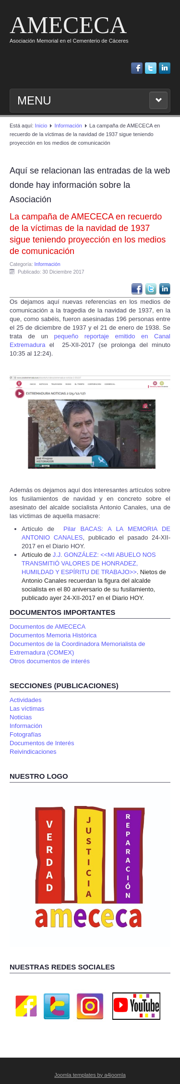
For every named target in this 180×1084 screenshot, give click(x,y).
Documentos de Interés (42, 743)
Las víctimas (27, 708)
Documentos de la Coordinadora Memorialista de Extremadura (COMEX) (77, 648)
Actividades (25, 699)
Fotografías (25, 734)
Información (68, 125)
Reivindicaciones (33, 751)
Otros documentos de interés (50, 661)
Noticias (21, 717)
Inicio (41, 125)
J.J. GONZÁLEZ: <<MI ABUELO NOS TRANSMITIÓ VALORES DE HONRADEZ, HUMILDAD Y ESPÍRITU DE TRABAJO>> (89, 563)
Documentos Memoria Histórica (53, 635)
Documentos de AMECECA (47, 626)
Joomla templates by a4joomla (90, 1075)
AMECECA (68, 25)
